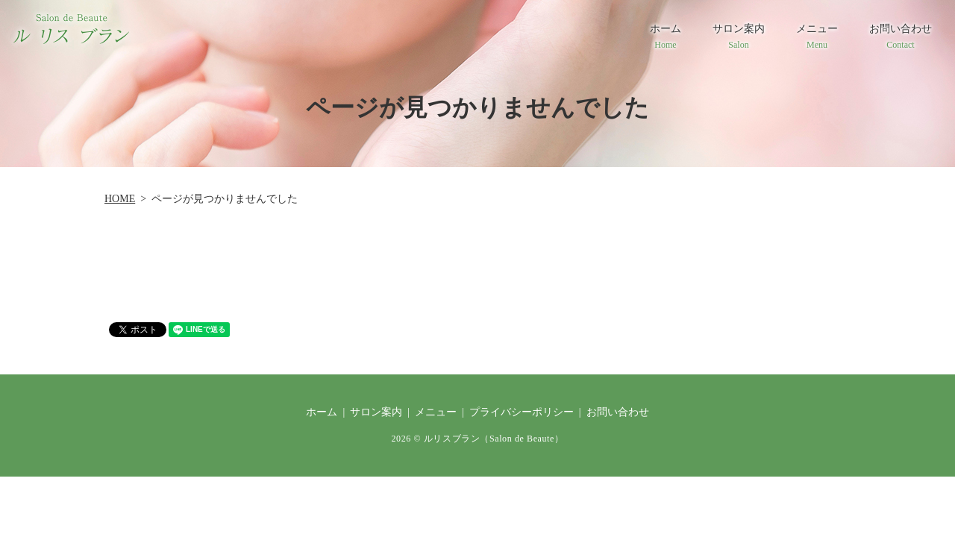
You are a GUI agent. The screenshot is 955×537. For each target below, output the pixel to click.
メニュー (817, 37)
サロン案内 (739, 37)
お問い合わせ (900, 37)
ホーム (665, 37)
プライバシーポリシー (521, 412)
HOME (119, 198)
